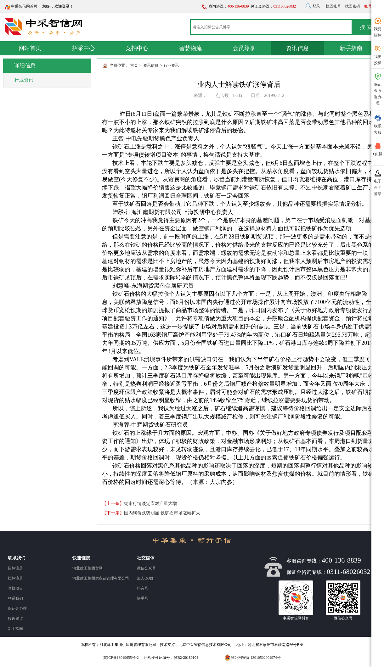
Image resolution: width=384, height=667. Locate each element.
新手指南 (351, 48)
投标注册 (15, 578)
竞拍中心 (137, 48)
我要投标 (377, 55)
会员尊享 (244, 48)
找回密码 (352, 6)
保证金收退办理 (377, 88)
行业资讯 (171, 65)
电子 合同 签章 (377, 183)
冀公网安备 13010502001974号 (252, 657)
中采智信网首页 (24, 6)
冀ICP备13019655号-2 (121, 657)
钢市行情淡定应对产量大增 (150, 503)
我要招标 (377, 27)
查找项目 (15, 588)
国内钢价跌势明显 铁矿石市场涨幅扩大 (162, 513)
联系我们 (15, 598)
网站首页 (30, 48)
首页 (134, 65)
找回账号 (333, 6)
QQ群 (377, 149)
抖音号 (142, 588)
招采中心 (83, 48)
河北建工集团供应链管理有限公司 (100, 578)
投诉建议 (15, 618)
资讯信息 (297, 48)
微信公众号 (146, 568)
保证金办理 (17, 608)
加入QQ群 (145, 578)
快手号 (142, 598)
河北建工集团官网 (87, 568)
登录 (316, 6)
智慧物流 (190, 48)
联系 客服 (377, 124)
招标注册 (15, 568)
